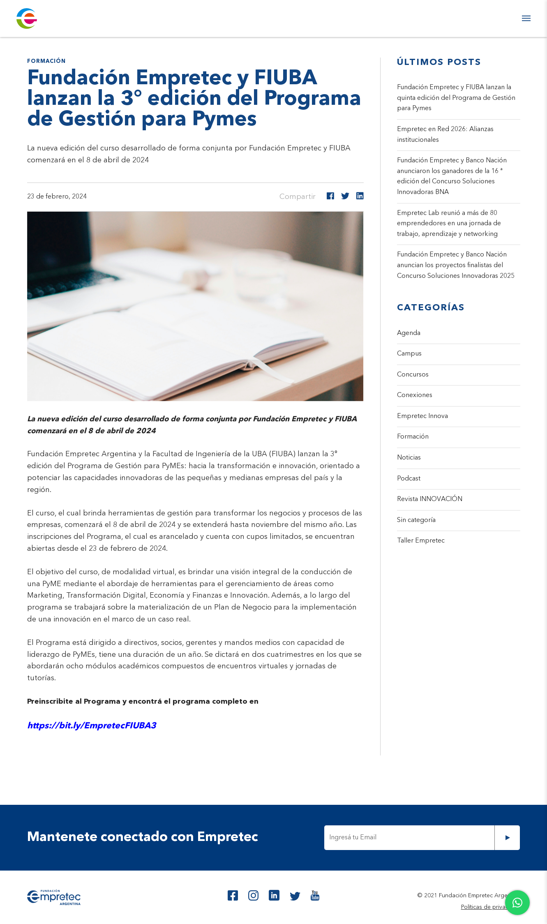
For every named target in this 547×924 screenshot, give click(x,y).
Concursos (413, 375)
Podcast (408, 479)
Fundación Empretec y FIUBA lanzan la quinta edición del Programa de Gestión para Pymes (456, 98)
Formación (413, 437)
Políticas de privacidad (490, 907)
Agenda (408, 333)
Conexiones (414, 395)
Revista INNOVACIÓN (429, 499)
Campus (409, 354)
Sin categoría (416, 520)
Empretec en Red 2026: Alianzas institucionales (445, 134)
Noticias (409, 458)
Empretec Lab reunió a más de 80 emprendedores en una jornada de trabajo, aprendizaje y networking (449, 224)
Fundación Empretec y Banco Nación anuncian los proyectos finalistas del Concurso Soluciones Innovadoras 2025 (456, 265)
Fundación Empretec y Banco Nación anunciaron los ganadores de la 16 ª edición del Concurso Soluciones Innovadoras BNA (452, 176)
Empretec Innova (422, 416)
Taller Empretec (421, 541)
